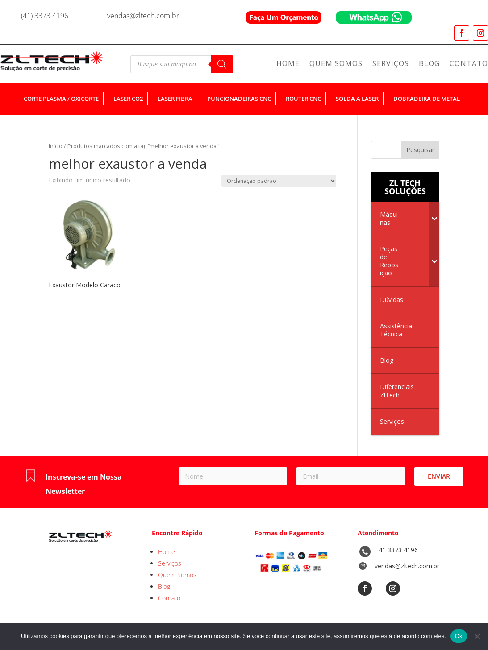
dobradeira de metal (426, 99)
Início (56, 146)
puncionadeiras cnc (239, 99)
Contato (469, 64)
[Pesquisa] (222, 64)
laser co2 (128, 99)
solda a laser (357, 99)
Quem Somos (336, 64)
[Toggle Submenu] (434, 219)
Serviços (390, 64)
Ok (459, 636)
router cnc (303, 99)
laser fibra (175, 99)
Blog (429, 64)
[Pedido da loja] (278, 181)
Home (288, 64)
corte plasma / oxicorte (61, 99)
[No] (476, 636)
